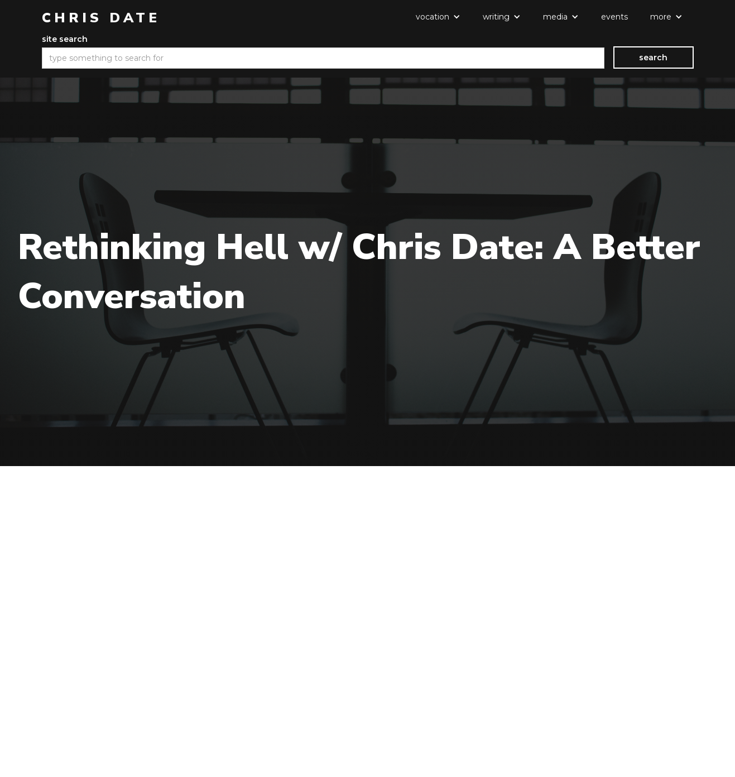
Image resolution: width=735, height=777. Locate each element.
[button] (438, 16)
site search (65, 39)
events (614, 17)
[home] (101, 18)
